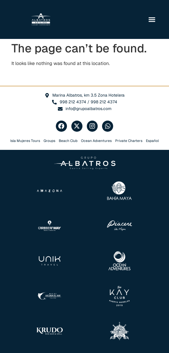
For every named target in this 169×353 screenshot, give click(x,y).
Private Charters (128, 140)
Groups (49, 140)
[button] (152, 19)
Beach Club (68, 140)
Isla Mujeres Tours (25, 140)
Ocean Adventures (96, 140)
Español (152, 140)
